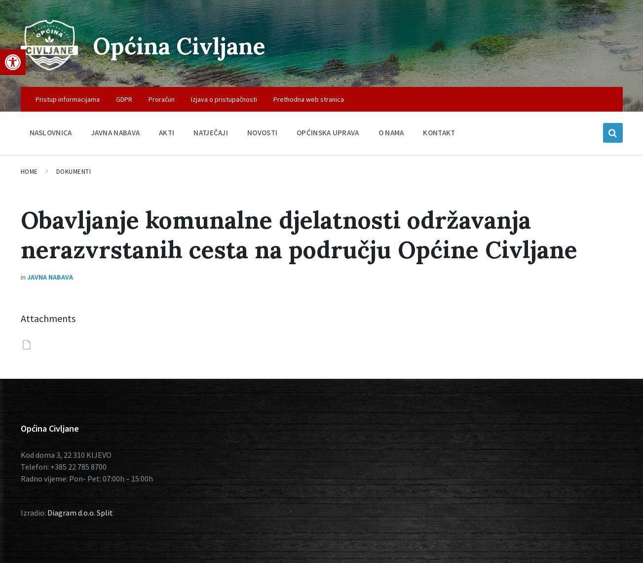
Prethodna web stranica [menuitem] (308, 99)
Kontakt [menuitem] (439, 132)
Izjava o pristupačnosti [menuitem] (224, 99)
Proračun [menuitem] (162, 99)
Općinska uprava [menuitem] (328, 132)
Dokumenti (73, 171)
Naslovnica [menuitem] (51, 132)
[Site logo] (49, 68)
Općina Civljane (182, 46)
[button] (13, 62)
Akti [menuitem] (166, 132)
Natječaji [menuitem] (210, 132)
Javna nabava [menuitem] (115, 132)
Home (29, 171)
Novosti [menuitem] (262, 132)
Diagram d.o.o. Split (80, 513)
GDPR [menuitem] (124, 99)
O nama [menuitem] (391, 132)
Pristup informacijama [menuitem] (68, 99)
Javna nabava (50, 277)
